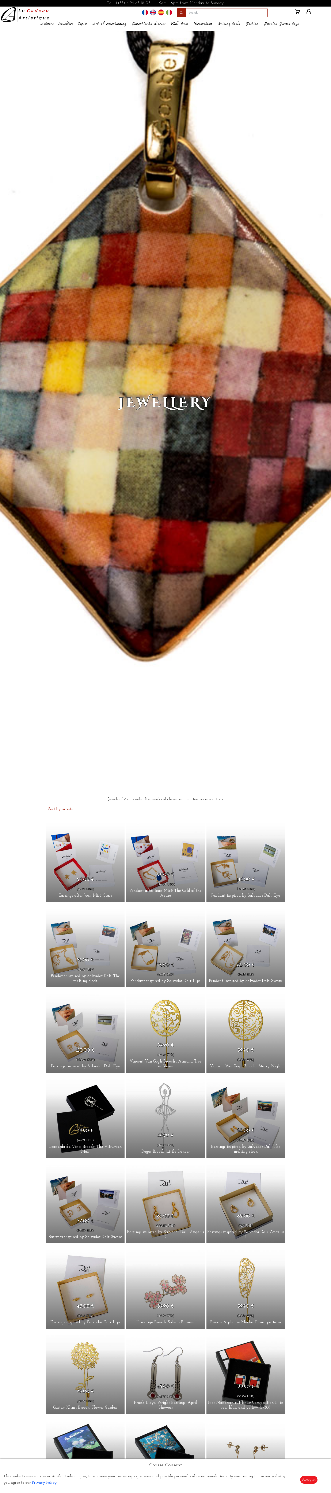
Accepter (309, 1480)
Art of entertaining (109, 24)
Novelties (65, 24)
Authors (47, 24)
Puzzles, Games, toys (281, 24)
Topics (82, 24)
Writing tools (229, 24)
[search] (227, 12)
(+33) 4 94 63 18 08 (133, 3)
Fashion (252, 24)
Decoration (203, 24)
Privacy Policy (44, 1483)
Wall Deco (180, 24)
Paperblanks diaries (149, 24)
